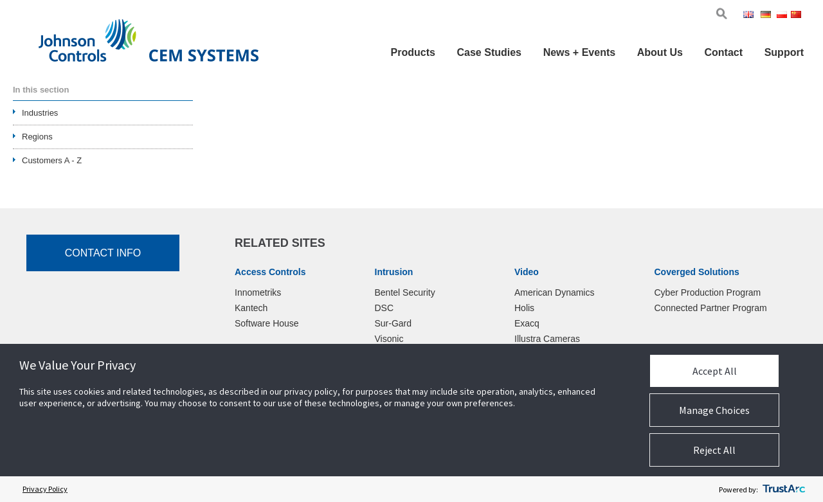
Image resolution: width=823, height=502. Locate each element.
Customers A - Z (52, 160)
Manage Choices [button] (714, 410)
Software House (267, 323)
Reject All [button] (714, 450)
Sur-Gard (393, 323)
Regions (37, 136)
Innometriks (258, 292)
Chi (797, 16)
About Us (660, 52)
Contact (723, 52)
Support (784, 52)
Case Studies (489, 52)
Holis (524, 308)
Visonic (389, 339)
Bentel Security (405, 292)
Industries (40, 113)
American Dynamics (554, 292)
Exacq (526, 323)
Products (413, 52)
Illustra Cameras (547, 339)
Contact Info (103, 252)
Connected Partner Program (711, 308)
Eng (750, 16)
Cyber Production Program (708, 292)
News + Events (579, 52)
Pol (783, 16)
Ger (768, 16)
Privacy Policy (45, 489)
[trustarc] (783, 489)
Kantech (251, 308)
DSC (384, 308)
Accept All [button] (714, 370)
